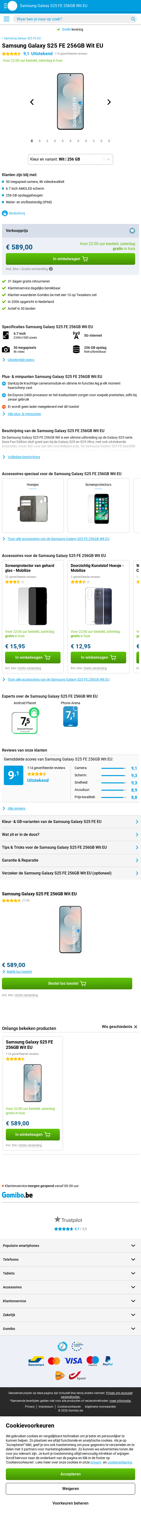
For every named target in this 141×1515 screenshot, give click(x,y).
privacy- (96, 1462)
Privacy (30, 1406)
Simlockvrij (13, 213)
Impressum (46, 1406)
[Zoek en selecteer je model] (75, 19)
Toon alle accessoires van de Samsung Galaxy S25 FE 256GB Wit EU (55, 539)
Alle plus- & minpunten (21, 414)
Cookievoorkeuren (69, 1406)
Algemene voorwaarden (100, 1406)
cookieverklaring (119, 1462)
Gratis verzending (29, 668)
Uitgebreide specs (18, 360)
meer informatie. (120, 1401)
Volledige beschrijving (21, 457)
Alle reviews (13, 808)
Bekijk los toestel (17, 972)
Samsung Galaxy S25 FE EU (22, 38)
